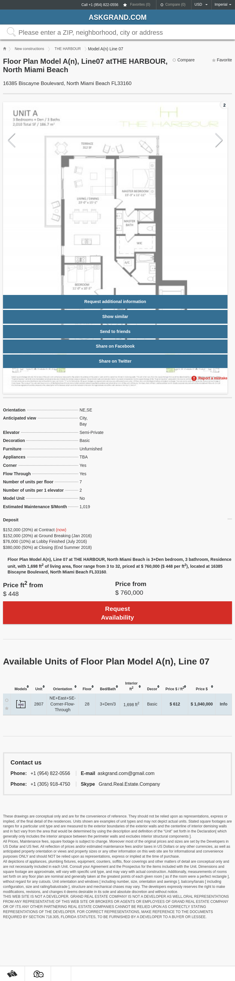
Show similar (115, 316)
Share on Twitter (115, 361)
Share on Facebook (115, 346)
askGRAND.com (118, 17)
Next (219, 140)
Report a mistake (212, 378)
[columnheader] (21, 687)
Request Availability (117, 613)
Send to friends (115, 331)
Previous (12, 140)
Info (223, 704)
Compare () (175, 4)
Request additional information (115, 301)
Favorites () (140, 4)
